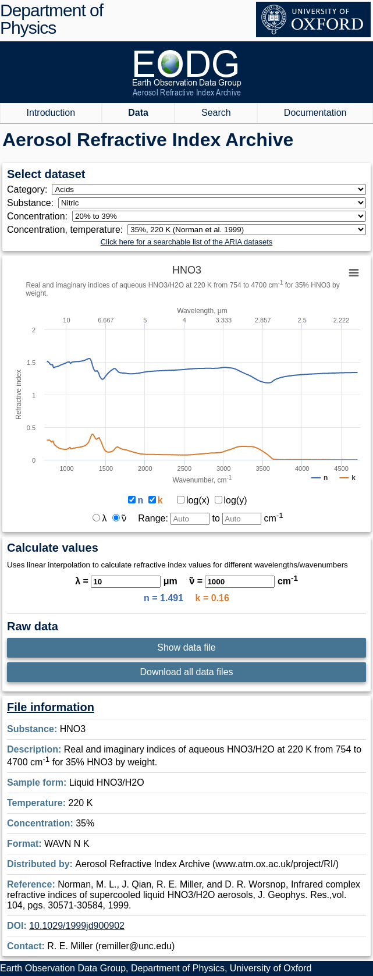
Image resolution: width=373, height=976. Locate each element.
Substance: (32, 203)
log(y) (231, 500)
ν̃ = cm (243, 581)
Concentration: (39, 216)
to (247, 518)
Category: (29, 189)
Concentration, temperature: (67, 230)
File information (50, 707)
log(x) (193, 500)
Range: (173, 518)
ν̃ (119, 518)
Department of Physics (51, 19)
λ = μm (126, 581)
